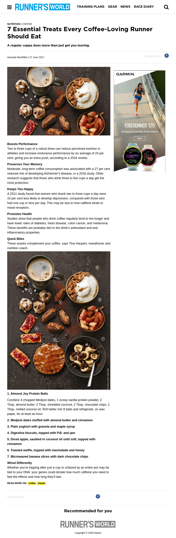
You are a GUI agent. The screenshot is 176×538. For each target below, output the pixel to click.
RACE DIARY (144, 6)
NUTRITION (13, 24)
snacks (41, 483)
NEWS (125, 6)
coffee (32, 483)
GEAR (112, 6)
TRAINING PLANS (90, 6)
